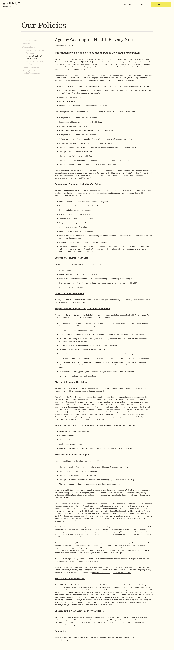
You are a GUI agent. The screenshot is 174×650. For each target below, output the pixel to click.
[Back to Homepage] (12, 4)
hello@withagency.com (85, 492)
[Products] (128, 4)
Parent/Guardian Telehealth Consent (31, 72)
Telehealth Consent (31, 67)
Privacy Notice (28, 47)
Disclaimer (27, 43)
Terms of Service (29, 40)
